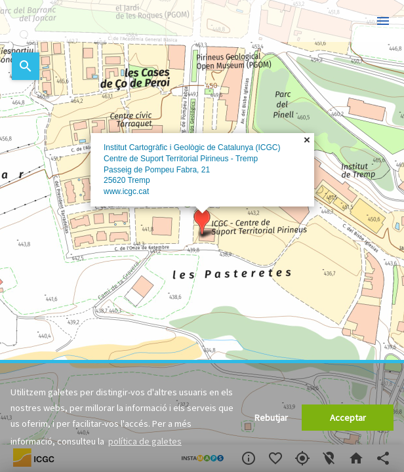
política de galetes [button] (145, 441)
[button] (202, 222)
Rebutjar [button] (271, 417)
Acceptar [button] (348, 417)
